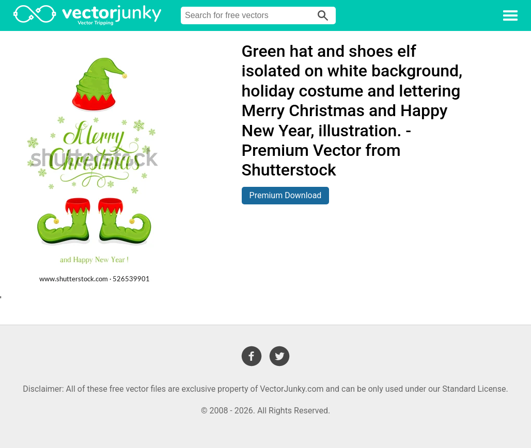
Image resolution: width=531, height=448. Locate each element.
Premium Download (285, 195)
